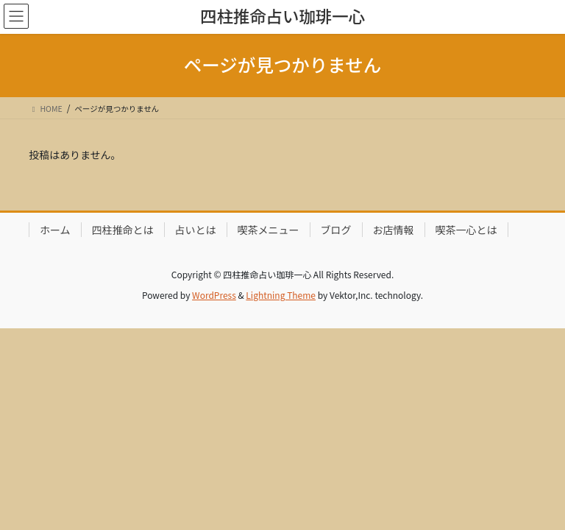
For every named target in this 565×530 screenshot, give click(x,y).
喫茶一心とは (466, 229)
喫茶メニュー (268, 229)
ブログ (336, 229)
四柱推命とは (123, 229)
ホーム (55, 229)
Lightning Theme (281, 295)
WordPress (214, 295)
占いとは (195, 229)
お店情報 (393, 229)
